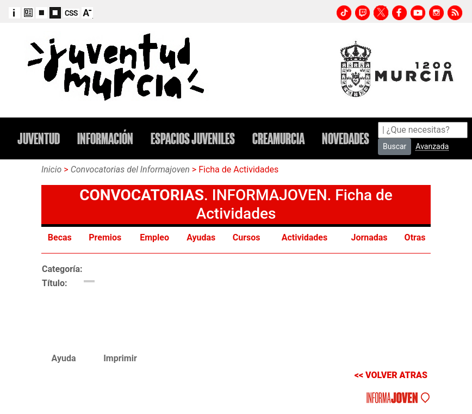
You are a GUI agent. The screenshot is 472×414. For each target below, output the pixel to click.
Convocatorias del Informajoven (130, 169)
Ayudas (202, 237)
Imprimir (120, 358)
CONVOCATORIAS (141, 195)
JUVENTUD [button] (38, 139)
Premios (106, 237)
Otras (415, 237)
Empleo (155, 237)
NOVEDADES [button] (345, 139)
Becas (61, 237)
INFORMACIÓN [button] (105, 139)
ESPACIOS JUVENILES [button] (193, 139)
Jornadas (370, 237)
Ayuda (64, 358)
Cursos (248, 237)
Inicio (51, 169)
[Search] (423, 130)
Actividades (306, 237)
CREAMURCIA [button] (278, 139)
